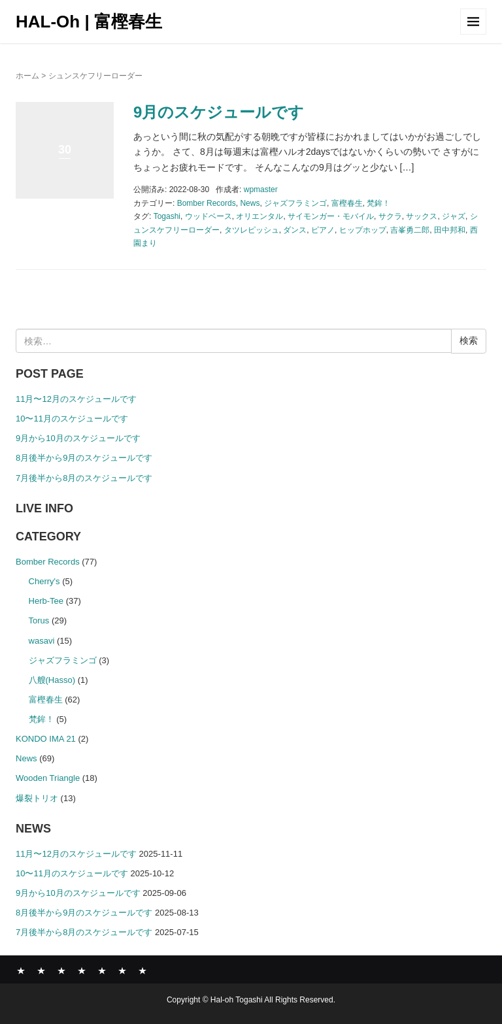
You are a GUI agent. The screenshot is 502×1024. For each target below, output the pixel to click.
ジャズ (453, 216)
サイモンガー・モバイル (331, 216)
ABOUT (61, 970)
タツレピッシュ (251, 230)
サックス (421, 216)
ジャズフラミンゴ (295, 203)
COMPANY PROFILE (102, 970)
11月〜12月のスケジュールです (76, 399)
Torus (39, 620)
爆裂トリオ (37, 798)
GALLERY (81, 970)
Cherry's (44, 581)
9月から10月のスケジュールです (78, 438)
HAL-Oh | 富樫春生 (89, 21)
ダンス (295, 230)
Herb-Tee (46, 601)
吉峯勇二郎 (409, 230)
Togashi (167, 216)
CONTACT (142, 970)
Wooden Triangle (48, 778)
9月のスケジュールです (218, 112)
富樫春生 (347, 203)
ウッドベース (208, 216)
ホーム (27, 75)
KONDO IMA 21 (46, 739)
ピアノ (323, 230)
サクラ (390, 216)
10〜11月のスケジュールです (72, 418)
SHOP (122, 970)
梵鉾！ (378, 203)
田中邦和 (449, 230)
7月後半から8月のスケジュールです (84, 478)
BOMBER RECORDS (41, 970)
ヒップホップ (362, 230)
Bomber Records (206, 203)
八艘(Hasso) (52, 680)
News (249, 203)
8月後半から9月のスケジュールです (84, 458)
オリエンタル (259, 216)
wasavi (42, 641)
